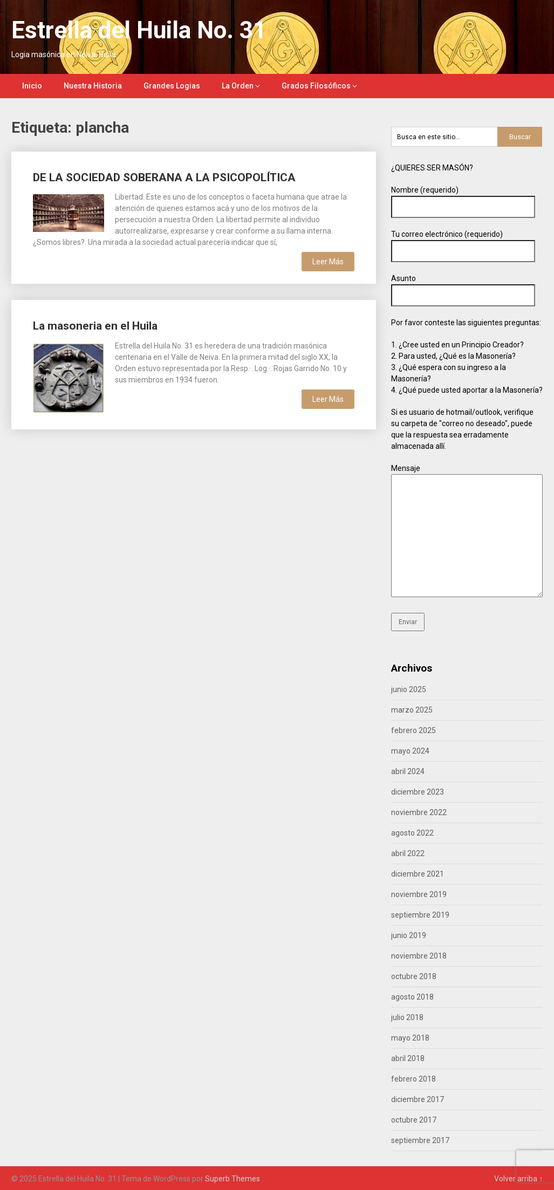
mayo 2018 (410, 1038)
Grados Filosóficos (316, 85)
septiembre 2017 (420, 1140)
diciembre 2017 (417, 1099)
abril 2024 (408, 771)
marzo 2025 (412, 710)
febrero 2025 (413, 730)
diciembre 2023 (417, 792)
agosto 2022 (412, 833)
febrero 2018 (413, 1079)
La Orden (238, 85)
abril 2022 (408, 853)
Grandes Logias (171, 85)
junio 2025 (408, 689)
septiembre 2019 (420, 915)
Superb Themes (232, 1178)
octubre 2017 (413, 1120)
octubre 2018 (413, 976)
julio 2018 (407, 1017)
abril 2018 (408, 1058)
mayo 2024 (410, 751)
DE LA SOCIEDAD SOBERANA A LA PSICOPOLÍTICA (164, 177)
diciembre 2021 (417, 874)
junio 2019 (408, 935)
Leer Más (328, 261)
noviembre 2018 (419, 956)
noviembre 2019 (419, 894)
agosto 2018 (412, 997)
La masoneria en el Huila (95, 325)
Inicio (32, 85)
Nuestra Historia (93, 85)
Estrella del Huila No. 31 (138, 30)
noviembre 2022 (419, 812)
